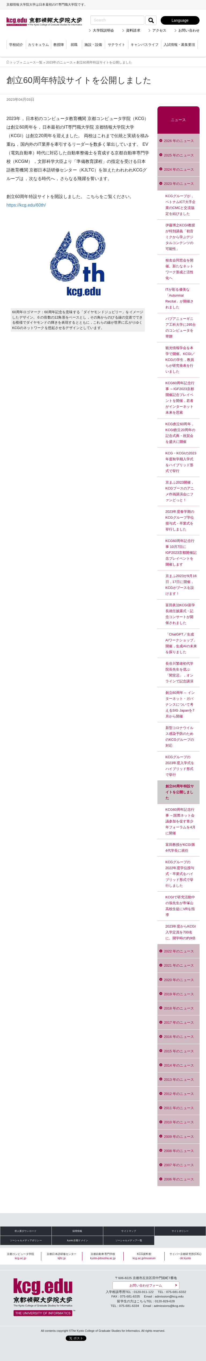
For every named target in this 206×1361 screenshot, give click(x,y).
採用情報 (77, 1231)
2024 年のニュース (179, 169)
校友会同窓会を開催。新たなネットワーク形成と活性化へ (179, 269)
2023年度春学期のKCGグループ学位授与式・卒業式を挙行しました (179, 520)
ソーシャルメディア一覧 (128, 1240)
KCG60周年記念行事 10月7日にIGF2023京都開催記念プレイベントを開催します (181, 552)
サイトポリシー (180, 1231)
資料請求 (133, 30)
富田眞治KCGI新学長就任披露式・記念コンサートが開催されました (180, 614)
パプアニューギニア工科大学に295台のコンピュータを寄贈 (180, 327)
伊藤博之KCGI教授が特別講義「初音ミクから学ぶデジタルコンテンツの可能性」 (180, 237)
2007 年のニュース (179, 1165)
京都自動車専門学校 (102, 1256)
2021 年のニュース (179, 965)
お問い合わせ (189, 30)
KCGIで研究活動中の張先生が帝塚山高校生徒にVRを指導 (180, 906)
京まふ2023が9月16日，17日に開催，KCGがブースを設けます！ (181, 585)
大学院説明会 (103, 30)
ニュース (178, 120)
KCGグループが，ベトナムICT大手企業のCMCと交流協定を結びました (180, 205)
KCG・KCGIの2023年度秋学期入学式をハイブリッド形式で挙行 (180, 462)
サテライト (116, 45)
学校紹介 (16, 45)
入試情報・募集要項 (179, 45)
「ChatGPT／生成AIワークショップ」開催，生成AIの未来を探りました (181, 643)
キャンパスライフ (145, 45)
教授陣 (58, 45)
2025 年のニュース (179, 155)
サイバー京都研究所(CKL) (185, 1256)
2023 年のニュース (179, 184)
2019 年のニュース (179, 994)
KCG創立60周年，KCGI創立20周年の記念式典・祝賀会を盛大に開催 (180, 433)
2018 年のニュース (179, 1008)
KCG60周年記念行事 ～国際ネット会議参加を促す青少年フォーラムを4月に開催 (180, 821)
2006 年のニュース (179, 1179)
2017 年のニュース (179, 1022)
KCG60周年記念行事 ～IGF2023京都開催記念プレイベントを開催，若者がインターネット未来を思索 (179, 397)
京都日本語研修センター (61, 1256)
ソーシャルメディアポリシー (26, 1240)
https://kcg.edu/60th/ (26, 205)
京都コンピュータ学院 (20, 1256)
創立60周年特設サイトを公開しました (179, 792)
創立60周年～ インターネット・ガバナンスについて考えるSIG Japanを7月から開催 (180, 704)
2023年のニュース (59, 62)
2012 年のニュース (179, 1094)
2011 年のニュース (179, 1108)
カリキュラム (38, 45)
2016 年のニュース (179, 1037)
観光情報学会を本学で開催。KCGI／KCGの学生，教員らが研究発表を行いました (180, 359)
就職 (74, 45)
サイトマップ (128, 1231)
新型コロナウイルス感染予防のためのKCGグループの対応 (179, 736)
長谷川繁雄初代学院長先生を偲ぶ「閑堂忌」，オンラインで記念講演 (179, 672)
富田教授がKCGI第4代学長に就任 (180, 848)
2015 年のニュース (179, 1051)
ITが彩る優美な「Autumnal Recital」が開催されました (179, 298)
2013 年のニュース (179, 1080)
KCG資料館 (144, 1256)
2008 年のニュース (179, 1151)
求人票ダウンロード (25, 1231)
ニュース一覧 (33, 62)
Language (180, 20)
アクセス (159, 30)
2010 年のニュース (179, 1122)
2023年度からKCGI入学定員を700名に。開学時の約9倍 (180, 932)
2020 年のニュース (179, 980)
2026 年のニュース (179, 141)
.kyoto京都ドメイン (77, 1240)
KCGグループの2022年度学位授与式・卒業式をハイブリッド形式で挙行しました (179, 874)
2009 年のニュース (179, 1137)
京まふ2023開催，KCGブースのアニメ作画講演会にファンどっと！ (179, 491)
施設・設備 (93, 45)
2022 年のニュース (179, 951)
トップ (14, 62)
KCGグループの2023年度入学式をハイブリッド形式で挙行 (179, 766)
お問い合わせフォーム (146, 1285)
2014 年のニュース (179, 1065)
